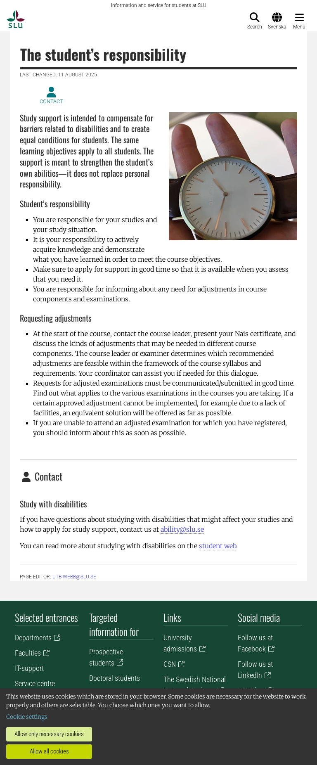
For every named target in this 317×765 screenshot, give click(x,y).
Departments (33, 637)
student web (217, 546)
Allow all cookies (49, 751)
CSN (169, 664)
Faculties (28, 653)
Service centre (35, 683)
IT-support (29, 668)
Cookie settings (26, 716)
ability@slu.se (182, 529)
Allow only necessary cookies (49, 734)
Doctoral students (114, 678)
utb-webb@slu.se (74, 577)
